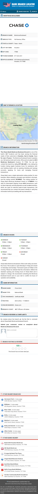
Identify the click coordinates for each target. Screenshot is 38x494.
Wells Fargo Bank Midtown (12, 469)
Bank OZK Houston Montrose (13, 442)
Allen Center (8, 431)
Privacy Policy (24, 483)
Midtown (7, 404)
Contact (30, 483)
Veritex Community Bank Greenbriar (16, 474)
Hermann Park (9, 399)
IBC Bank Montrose (10, 448)
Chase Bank (18, 288)
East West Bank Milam (11, 464)
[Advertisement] (19, 83)
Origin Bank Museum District (13, 458)
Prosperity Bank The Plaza (12, 453)
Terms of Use (17, 483)
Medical (7, 420)
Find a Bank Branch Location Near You (19, 481)
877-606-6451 (18, 56)
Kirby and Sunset (9, 425)
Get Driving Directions (28, 143)
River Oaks (7, 409)
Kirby (6, 415)
